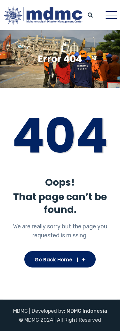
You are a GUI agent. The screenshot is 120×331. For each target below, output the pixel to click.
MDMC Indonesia (87, 311)
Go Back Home (60, 259)
